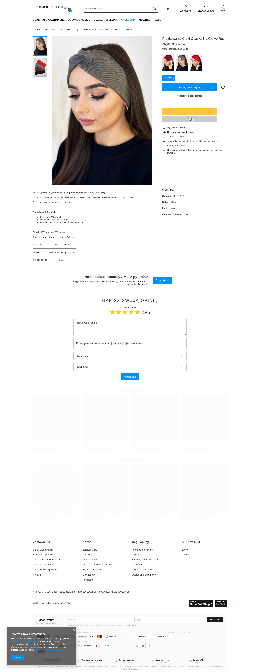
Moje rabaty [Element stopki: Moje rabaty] (89, 574)
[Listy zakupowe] (206, 8)
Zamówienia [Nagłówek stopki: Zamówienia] (41, 542)
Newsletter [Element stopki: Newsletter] (88, 579)
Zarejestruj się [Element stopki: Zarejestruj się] (90, 549)
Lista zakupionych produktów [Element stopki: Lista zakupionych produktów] (97, 564)
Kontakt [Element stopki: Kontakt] (37, 574)
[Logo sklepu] (53, 8)
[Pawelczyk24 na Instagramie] (136, 645)
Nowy (171, 190)
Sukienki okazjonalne (49, 19)
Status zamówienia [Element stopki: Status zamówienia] (43, 549)
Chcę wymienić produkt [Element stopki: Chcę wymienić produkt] (45, 569)
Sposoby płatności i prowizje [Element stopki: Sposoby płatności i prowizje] (146, 559)
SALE (158, 19)
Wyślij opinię (130, 377)
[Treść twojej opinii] (130, 327)
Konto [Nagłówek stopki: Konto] (87, 542)
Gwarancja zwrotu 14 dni (91, 660)
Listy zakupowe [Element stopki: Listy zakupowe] (90, 559)
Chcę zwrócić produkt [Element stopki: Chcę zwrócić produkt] (44, 564)
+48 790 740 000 (42, 591)
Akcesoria (128, 19)
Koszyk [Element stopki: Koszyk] (86, 554)
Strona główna (50, 29)
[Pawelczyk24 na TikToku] (149, 645)
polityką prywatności (132, 625)
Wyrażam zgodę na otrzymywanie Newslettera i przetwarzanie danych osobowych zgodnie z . (102, 625)
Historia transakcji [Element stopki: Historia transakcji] (92, 569)
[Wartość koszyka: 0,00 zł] (224, 8)
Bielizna (111, 19)
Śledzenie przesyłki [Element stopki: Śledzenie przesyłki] (43, 554)
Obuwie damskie (79, 19)
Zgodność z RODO (163, 636)
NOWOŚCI (145, 19)
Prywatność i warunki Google (48, 650)
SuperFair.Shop (143, 636)
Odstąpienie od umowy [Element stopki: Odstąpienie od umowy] (144, 574)
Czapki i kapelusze (82, 29)
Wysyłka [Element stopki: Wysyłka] (136, 554)
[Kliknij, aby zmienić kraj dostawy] (169, 9)
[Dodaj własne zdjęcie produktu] (133, 343)
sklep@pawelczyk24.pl (63, 591)
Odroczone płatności (177, 150)
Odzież (98, 19)
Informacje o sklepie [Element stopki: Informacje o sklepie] (142, 549)
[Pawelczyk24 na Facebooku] (143, 645)
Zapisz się (215, 619)
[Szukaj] (154, 8)
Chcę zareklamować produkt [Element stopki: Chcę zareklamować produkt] (47, 559)
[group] (102, 110)
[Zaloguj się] (186, 8)
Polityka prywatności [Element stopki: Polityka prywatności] (142, 569)
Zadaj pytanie (162, 280)
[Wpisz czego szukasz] (121, 8)
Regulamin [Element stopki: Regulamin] (137, 564)
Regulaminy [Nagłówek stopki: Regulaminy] (140, 542)
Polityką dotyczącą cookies (23, 641)
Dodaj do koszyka (189, 87)
